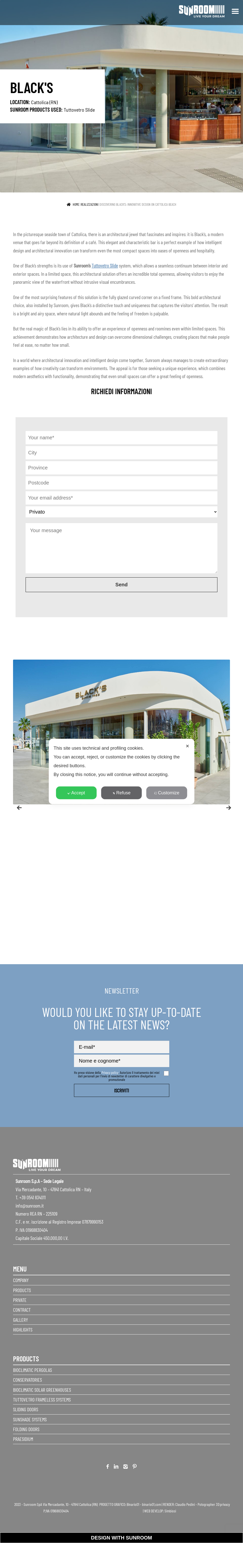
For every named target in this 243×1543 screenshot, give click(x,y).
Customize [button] (166, 792)
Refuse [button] (121, 792)
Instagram (125, 1467)
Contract (22, 1310)
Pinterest (134, 1467)
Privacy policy (110, 1072)
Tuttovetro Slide (79, 109)
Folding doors (26, 1429)
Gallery (20, 1320)
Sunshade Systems (30, 1419)
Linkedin (116, 1467)
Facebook (107, 1467)
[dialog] (121, 771)
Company (21, 1280)
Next (226, 805)
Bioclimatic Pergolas (32, 1370)
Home (76, 204)
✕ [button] (187, 746)
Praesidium (23, 1439)
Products (22, 1290)
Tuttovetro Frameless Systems (42, 1399)
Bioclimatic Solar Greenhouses (42, 1390)
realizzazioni (89, 204)
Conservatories (27, 1380)
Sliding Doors (25, 1409)
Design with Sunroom (121, 1537)
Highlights (22, 1329)
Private (20, 1300)
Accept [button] (76, 792)
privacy (225, 1504)
